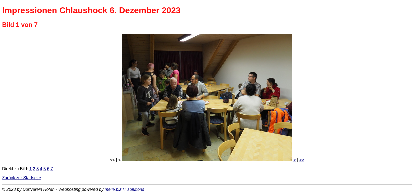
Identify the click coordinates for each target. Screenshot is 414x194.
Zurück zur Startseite (21, 178)
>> (301, 160)
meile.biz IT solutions (124, 189)
